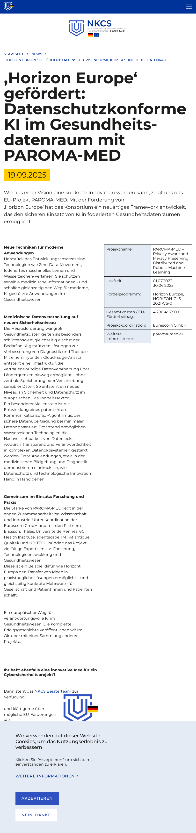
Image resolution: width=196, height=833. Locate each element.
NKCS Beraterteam (53, 691)
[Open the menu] (189, 7)
